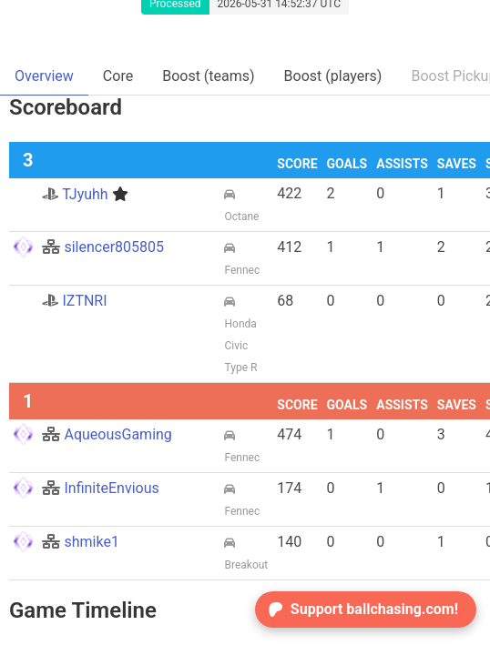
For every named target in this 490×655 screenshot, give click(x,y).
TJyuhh (85, 194)
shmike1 (80, 541)
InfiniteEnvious (100, 488)
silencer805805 (103, 247)
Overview (44, 76)
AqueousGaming (106, 434)
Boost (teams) (208, 76)
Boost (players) (333, 76)
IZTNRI (74, 300)
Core (118, 76)
